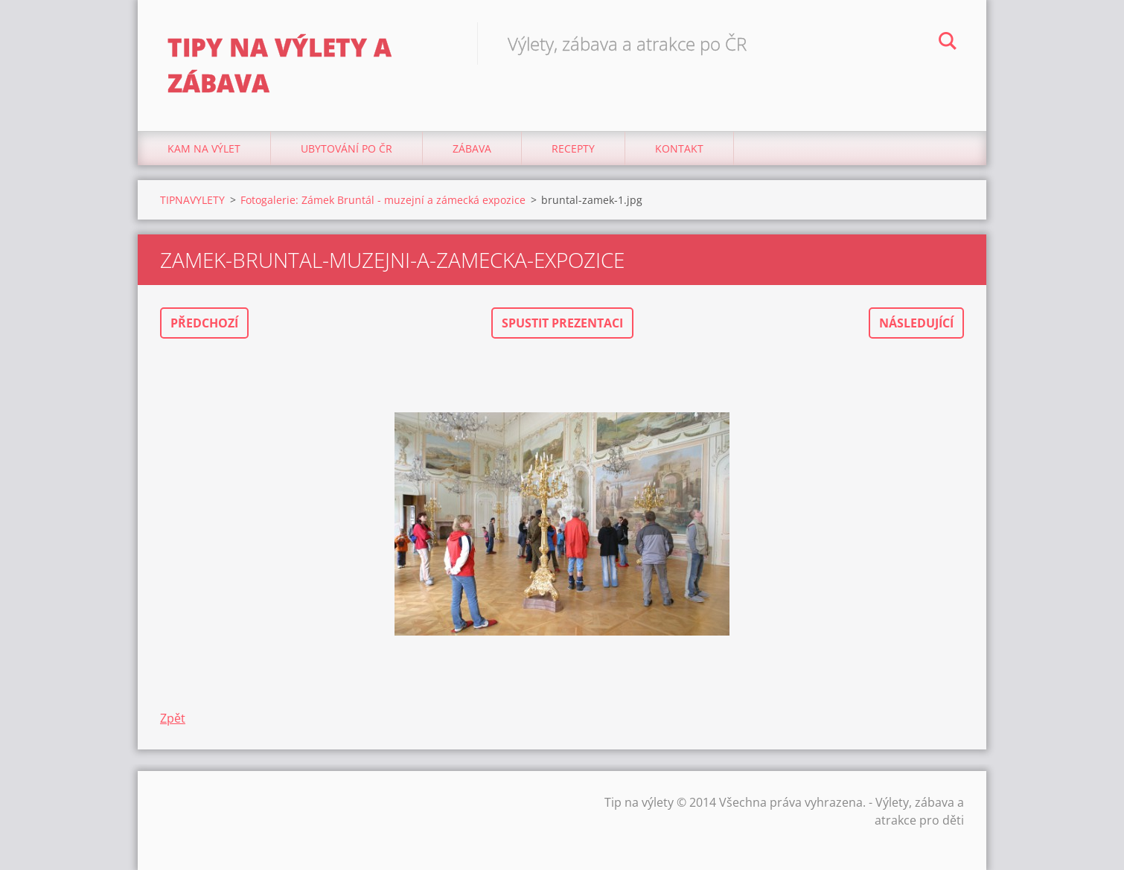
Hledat (948, 43)
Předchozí (204, 323)
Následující (916, 323)
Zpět (172, 718)
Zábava (472, 148)
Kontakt (679, 148)
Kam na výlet (203, 148)
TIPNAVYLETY (192, 200)
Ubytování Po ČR (346, 148)
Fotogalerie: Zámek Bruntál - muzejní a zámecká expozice (383, 200)
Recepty (573, 148)
